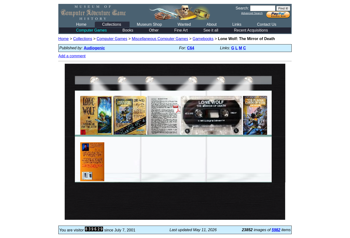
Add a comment (72, 56)
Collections (111, 24)
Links (236, 24)
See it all (210, 30)
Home (81, 24)
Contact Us (266, 24)
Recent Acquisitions (251, 30)
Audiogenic (94, 48)
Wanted (184, 24)
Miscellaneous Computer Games (160, 39)
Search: (242, 8)
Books (127, 30)
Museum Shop (149, 24)
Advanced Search (251, 13)
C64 (190, 48)
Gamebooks (202, 39)
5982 (276, 230)
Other (154, 30)
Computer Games (91, 30)
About (211, 24)
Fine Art (181, 30)
